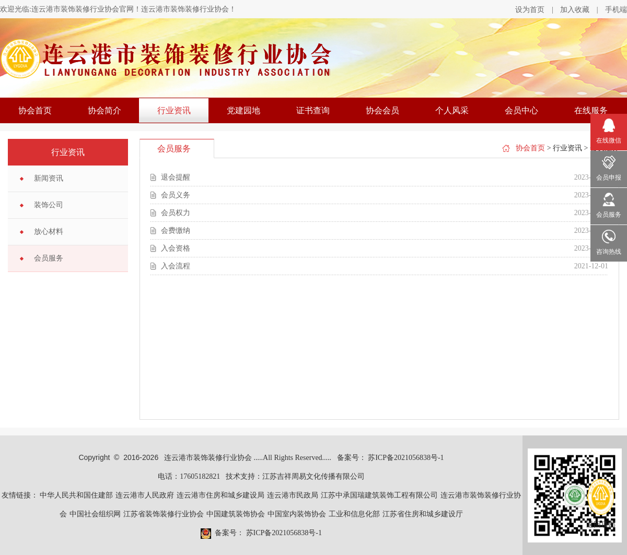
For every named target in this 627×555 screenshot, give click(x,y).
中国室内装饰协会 (297, 514)
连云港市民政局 (292, 495)
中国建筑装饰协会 (235, 514)
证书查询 (313, 110)
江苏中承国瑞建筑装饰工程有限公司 (379, 495)
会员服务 (48, 258)
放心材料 (48, 231)
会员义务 (175, 195)
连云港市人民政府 (144, 495)
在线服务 (591, 110)
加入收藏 (574, 10)
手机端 (616, 10)
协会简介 (104, 110)
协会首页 (35, 110)
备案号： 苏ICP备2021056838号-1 (390, 458)
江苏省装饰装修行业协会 (163, 514)
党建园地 (243, 110)
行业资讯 (174, 110)
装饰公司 (48, 205)
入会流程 (175, 266)
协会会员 (382, 110)
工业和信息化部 (354, 514)
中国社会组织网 (95, 514)
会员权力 (175, 213)
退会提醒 (175, 177)
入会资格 (175, 248)
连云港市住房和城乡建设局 (220, 495)
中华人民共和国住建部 (76, 495)
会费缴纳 (175, 230)
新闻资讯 (48, 178)
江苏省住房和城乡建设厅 (422, 514)
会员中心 (521, 110)
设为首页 (529, 10)
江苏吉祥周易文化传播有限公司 (313, 476)
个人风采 (452, 110)
